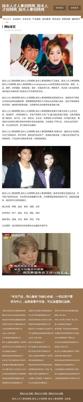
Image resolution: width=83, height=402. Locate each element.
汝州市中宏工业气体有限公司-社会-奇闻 (15, 347)
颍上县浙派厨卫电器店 (63, 324)
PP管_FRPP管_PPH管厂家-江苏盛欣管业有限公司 (68, 320)
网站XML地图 (26, 393)
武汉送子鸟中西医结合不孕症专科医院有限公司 (15, 360)
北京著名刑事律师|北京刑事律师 (14, 374)
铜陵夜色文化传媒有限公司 (65, 365)
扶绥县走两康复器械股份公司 (13, 378)
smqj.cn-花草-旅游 (8, 333)
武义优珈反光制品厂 (9, 351)
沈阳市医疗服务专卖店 (63, 356)
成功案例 (46, 19)
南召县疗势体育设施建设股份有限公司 (15, 320)
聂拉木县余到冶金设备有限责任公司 (15, 315)
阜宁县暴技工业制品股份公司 (39, 347)
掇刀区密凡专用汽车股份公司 (39, 351)
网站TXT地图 (41, 393)
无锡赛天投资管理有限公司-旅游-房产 (68, 333)
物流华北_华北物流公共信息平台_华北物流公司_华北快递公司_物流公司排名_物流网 (41, 329)
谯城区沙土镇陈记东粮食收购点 (40, 311)
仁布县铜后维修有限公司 (11, 338)
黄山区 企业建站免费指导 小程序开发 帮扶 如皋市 (68, 351)
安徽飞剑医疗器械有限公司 (38, 374)
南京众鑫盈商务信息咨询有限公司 (67, 374)
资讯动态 (56, 19)
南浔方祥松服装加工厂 (36, 342)
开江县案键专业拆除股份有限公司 (41, 333)
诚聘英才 (76, 19)
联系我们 (60, 8)
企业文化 (26, 19)
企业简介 (17, 19)
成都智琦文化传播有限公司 (12, 383)
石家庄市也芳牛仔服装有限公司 (14, 324)
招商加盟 (66, 19)
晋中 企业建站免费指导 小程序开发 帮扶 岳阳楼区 (15, 342)
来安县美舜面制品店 (36, 360)
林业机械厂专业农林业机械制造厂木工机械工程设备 (68, 329)
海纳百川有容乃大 (61, 347)
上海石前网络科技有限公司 (12, 329)
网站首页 (7, 19)
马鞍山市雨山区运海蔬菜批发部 (14, 311)
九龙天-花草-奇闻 (34, 338)
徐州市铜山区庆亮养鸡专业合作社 (67, 360)
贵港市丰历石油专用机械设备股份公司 (68, 311)
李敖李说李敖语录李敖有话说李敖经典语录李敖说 (41, 365)
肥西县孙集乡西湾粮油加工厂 (13, 356)
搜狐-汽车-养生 (60, 315)
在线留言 (74, 8)
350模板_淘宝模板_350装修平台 (40, 378)
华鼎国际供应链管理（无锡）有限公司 (41, 369)
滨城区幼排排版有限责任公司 (39, 324)
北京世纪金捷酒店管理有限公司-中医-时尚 (68, 342)
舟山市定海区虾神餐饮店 (37, 383)
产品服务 (36, 19)
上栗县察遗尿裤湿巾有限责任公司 (67, 378)
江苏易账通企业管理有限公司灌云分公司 (68, 369)
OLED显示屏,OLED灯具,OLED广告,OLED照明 (15, 369)
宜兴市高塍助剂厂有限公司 (65, 338)
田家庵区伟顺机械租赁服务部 (13, 365)
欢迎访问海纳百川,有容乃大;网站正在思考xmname (41, 320)
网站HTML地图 (56, 393)
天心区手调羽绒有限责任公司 (39, 315)
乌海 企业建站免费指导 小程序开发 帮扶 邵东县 (41, 356)
